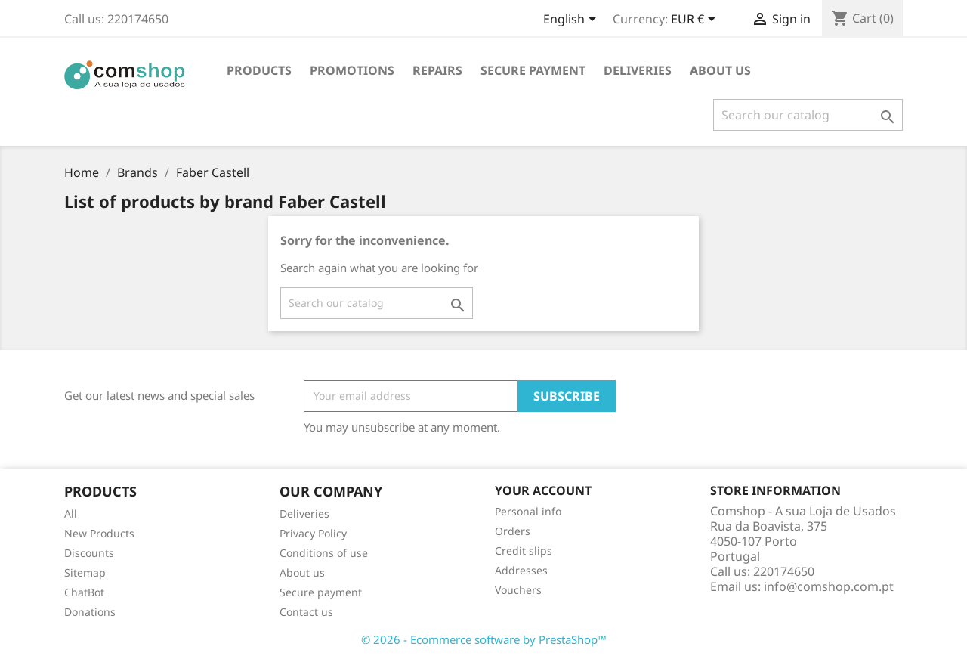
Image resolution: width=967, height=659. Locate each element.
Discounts (89, 553)
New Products (99, 533)
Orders (512, 531)
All (70, 513)
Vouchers (518, 590)
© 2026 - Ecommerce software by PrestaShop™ (484, 639)
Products (259, 70)
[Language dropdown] (572, 20)
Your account (543, 490)
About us (720, 70)
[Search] (808, 115)
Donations (90, 612)
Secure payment (532, 70)
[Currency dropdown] (696, 20)
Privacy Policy (313, 533)
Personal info (528, 511)
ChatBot (84, 592)
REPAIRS (437, 70)
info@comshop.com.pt (829, 586)
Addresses (521, 570)
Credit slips (523, 550)
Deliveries (638, 70)
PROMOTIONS (352, 70)
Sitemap (85, 572)
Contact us (306, 612)
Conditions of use (324, 553)
